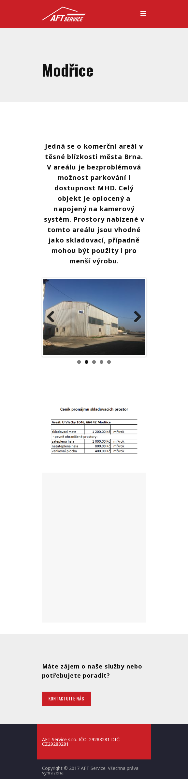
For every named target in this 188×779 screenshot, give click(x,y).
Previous (53, 317)
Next (135, 317)
